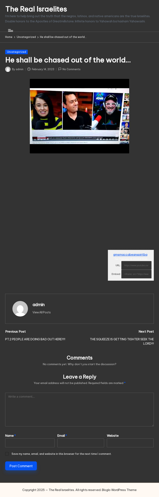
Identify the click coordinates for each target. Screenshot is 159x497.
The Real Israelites (36, 9)
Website (113, 436)
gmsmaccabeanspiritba (130, 254)
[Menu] (10, 30)
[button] (42, 312)
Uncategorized (16, 51)
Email (62, 436)
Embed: (116, 274)
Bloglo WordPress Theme (119, 490)
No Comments (69, 69)
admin (39, 304)
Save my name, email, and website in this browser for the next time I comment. (62, 453)
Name (10, 436)
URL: (118, 265)
